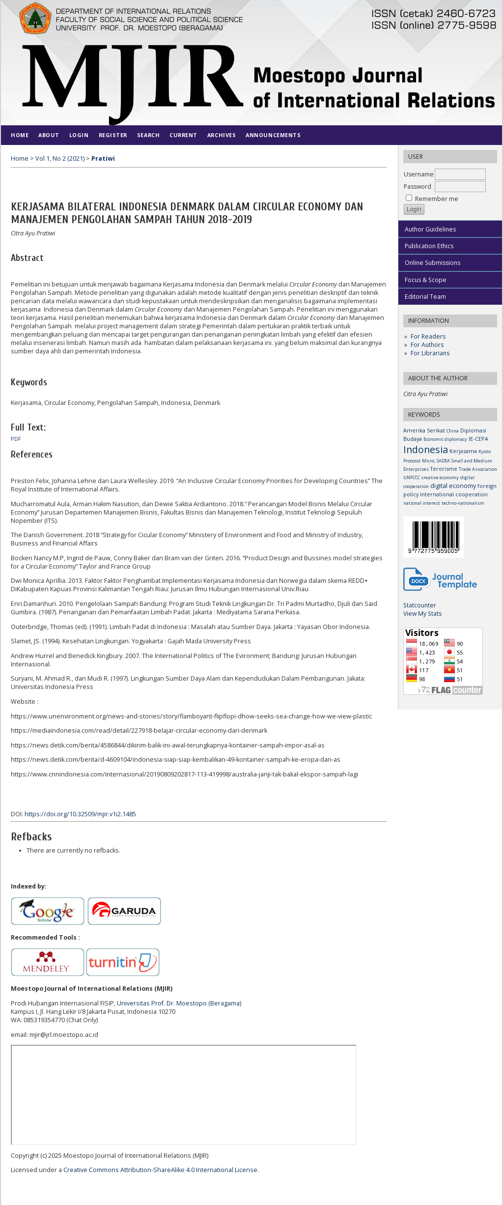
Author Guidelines (430, 229)
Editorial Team (425, 296)
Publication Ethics (429, 246)
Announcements (273, 135)
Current (183, 135)
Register (113, 135)
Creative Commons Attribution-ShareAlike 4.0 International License (160, 1170)
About (48, 135)
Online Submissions (432, 262)
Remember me (436, 199)
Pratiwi (103, 158)
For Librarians (430, 353)
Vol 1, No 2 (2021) (59, 158)
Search (148, 135)
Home (19, 135)
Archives (221, 135)
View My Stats (422, 613)
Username (419, 174)
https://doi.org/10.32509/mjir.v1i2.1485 (80, 814)
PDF (16, 438)
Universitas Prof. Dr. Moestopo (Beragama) (179, 1003)
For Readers (428, 336)
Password (417, 186)
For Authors (427, 345)
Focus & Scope (426, 280)
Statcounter (419, 605)
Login (79, 135)
